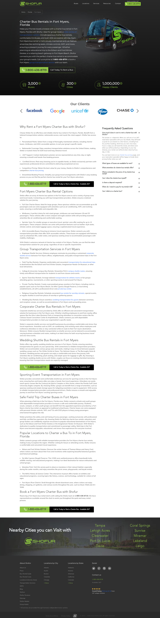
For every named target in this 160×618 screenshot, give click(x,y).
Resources (107, 3)
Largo (140, 546)
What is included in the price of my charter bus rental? (121, 173)
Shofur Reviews (25, 595)
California (71, 577)
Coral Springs (140, 525)
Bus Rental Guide (25, 574)
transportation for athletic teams (67, 278)
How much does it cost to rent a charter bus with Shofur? (121, 133)
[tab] (121, 134)
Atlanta (46, 568)
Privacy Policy (65, 616)
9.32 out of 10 (106, 591)
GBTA (22, 586)
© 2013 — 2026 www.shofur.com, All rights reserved (97, 616)
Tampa (100, 525)
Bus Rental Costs (25, 577)
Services (96, 3)
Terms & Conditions (52, 616)
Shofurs (22, 592)
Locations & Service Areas (28, 580)
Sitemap (22, 598)
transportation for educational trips (81, 262)
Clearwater (100, 536)
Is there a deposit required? (121, 183)
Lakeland (140, 541)
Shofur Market (24, 601)
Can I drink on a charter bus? (121, 191)
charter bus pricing (36, 170)
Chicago (46, 580)
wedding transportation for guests (65, 300)
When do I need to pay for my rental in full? (121, 187)
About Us (23, 568)
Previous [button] (22, 109)
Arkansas (71, 574)
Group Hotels (24, 604)
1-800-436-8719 (133, 4)
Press (21, 571)
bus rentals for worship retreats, (72, 293)
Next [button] (138, 109)
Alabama (71, 568)
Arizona (70, 571)
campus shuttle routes (76, 271)
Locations (85, 3)
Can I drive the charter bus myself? (121, 178)
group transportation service (41, 62)
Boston (46, 574)
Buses (76, 3)
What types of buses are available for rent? (121, 164)
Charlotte (47, 577)
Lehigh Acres (100, 530)
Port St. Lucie (100, 541)
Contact (118, 3)
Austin (46, 571)
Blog (21, 589)
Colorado (71, 580)
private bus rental (64, 289)
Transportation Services (27, 583)
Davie (100, 546)
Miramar (140, 536)
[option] (34, 110)
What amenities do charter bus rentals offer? (121, 168)
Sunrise (140, 530)
